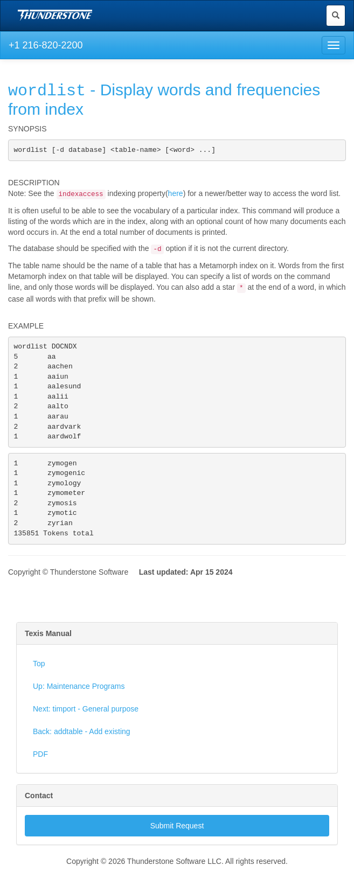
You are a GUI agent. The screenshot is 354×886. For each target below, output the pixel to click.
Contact (39, 815)
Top (39, 683)
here (175, 193)
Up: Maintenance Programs (78, 705)
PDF (40, 773)
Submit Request (177, 845)
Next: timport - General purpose (85, 728)
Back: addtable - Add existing (81, 751)
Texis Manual (48, 652)
